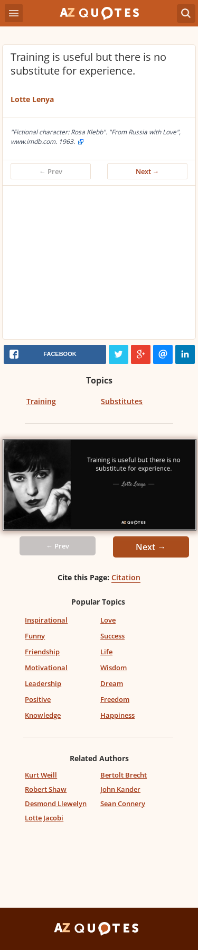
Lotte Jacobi (44, 818)
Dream (111, 683)
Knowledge (43, 715)
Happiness (117, 715)
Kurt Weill (41, 775)
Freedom (114, 699)
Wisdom (113, 667)
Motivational (46, 667)
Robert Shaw (46, 789)
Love (108, 620)
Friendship (42, 651)
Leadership (43, 683)
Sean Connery (122, 803)
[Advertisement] (99, 265)
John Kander (120, 789)
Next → (147, 171)
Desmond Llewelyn (56, 803)
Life (106, 651)
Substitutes (122, 401)
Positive (38, 699)
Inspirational (46, 620)
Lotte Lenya (32, 99)
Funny (35, 636)
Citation (125, 577)
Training (41, 401)
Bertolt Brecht (123, 775)
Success (112, 636)
